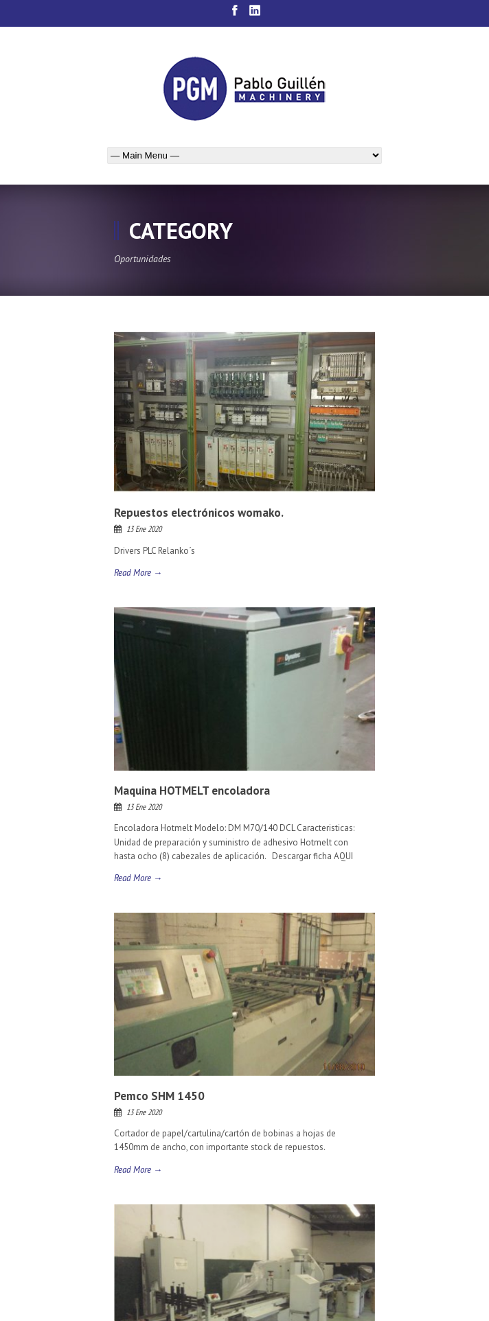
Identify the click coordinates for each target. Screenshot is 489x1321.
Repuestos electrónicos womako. (199, 512)
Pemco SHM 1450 (159, 1095)
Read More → (138, 572)
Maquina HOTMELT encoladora (192, 790)
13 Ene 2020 (143, 529)
